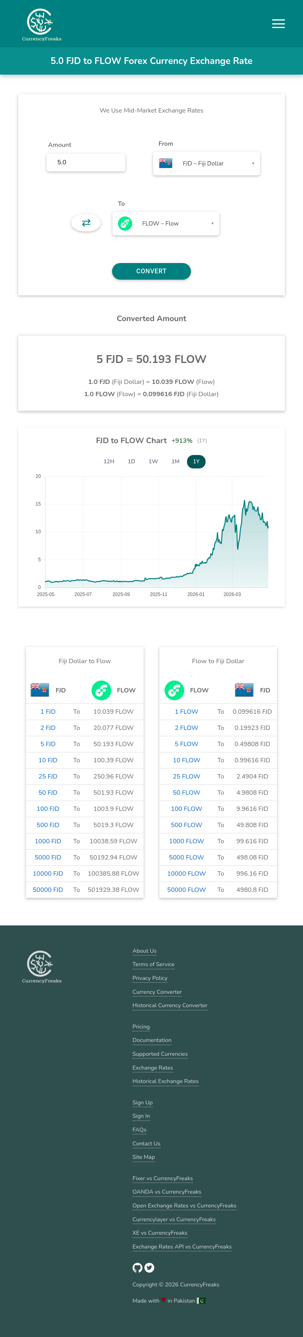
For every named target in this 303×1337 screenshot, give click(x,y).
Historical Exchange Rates (166, 1081)
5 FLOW (186, 744)
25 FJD (47, 776)
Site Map (144, 1157)
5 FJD (48, 744)
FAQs (139, 1130)
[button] (278, 23)
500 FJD (48, 825)
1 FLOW (186, 711)
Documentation (152, 1040)
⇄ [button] (86, 222)
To (121, 203)
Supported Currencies (160, 1054)
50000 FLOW (186, 890)
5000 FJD (48, 857)
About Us (145, 951)
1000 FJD (48, 841)
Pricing (141, 1026)
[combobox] (206, 163)
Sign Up (143, 1102)
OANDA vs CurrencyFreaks (167, 1192)
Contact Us (147, 1143)
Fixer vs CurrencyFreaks (163, 1178)
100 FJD (48, 809)
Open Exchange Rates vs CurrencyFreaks (184, 1205)
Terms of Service (154, 964)
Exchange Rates (153, 1068)
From (166, 143)
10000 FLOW (186, 873)
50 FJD (47, 792)
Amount (59, 145)
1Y (196, 461)
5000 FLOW (186, 857)
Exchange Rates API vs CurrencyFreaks (182, 1246)
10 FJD (47, 760)
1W (153, 461)
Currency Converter (157, 992)
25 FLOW (186, 776)
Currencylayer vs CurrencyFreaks (174, 1219)
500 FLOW (186, 825)
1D (131, 461)
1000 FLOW (186, 841)
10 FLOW (186, 760)
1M (176, 461)
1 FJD (48, 711)
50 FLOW (186, 792)
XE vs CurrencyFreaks (160, 1233)
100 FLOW (186, 809)
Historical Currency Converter (170, 1005)
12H (108, 461)
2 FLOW (186, 728)
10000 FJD (48, 873)
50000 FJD (48, 890)
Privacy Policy (150, 978)
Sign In (141, 1116)
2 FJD (48, 728)
